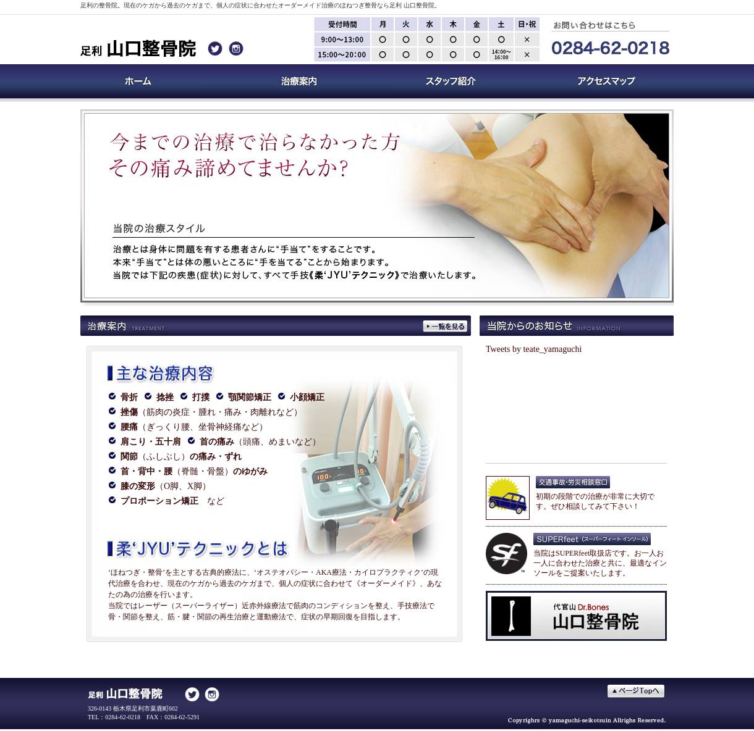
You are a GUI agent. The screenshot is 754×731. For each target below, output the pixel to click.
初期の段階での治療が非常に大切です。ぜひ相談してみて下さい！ (595, 498)
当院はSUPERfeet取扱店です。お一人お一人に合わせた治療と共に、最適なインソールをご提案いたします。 (600, 559)
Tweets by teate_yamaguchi (534, 349)
